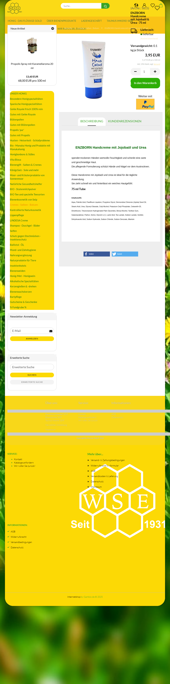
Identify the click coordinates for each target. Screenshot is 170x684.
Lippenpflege (17, 216)
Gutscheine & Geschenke (23, 303)
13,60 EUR (32, 78)
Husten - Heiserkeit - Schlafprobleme (30, 142)
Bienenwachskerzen (21, 293)
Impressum (96, 488)
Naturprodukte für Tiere (23, 261)
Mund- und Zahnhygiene (23, 251)
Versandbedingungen (21, 543)
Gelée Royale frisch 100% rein (26, 110)
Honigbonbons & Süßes (22, 155)
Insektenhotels (18, 267)
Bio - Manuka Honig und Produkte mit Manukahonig (30, 149)
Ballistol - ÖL (17, 246)
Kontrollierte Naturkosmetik (25, 211)
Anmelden (32, 340)
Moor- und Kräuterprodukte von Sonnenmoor (27, 178)
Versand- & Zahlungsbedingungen (108, 461)
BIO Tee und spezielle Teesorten (27, 195)
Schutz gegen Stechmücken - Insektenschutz (25, 239)
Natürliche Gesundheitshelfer (26, 185)
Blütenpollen (17, 121)
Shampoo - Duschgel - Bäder (25, 227)
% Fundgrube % (18, 308)
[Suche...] (105, 6)
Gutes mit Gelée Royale (23, 115)
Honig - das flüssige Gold (25, 20)
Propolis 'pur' (17, 131)
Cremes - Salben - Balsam (24, 206)
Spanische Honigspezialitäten (26, 105)
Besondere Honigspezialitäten (26, 100)
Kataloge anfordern (24, 464)
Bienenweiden (17, 272)
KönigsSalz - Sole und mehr (24, 171)
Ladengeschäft (91, 20)
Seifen (13, 232)
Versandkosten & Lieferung (104, 477)
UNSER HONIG (18, 95)
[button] (97, 255)
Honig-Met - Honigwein (22, 277)
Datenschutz (97, 483)
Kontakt (18, 460)
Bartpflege (16, 298)
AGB (93, 472)
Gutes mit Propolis (20, 136)
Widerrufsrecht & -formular (105, 467)
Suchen (32, 376)
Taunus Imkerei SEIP (120, 20)
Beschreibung (91, 123)
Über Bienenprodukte (61, 20)
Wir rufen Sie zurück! (24, 467)
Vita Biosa (15, 161)
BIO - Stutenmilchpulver (23, 190)
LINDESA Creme (19, 221)
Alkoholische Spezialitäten (24, 282)
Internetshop (73, 598)
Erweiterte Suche (32, 383)
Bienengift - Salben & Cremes (26, 166)
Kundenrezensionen (124, 123)
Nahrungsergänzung (21, 256)
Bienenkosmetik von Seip (23, 201)
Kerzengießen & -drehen (23, 287)
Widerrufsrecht (18, 538)
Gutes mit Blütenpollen (22, 126)
